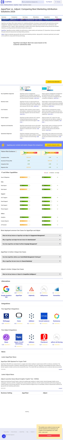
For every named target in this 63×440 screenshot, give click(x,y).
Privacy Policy (6, 431)
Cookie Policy (21, 431)
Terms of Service (14, 431)
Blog (27, 431)
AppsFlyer (16, 4)
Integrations (47, 17)
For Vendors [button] (58, 2)
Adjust (20, 4)
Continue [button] (49, 435)
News (56, 17)
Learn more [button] (45, 432)
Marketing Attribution (8, 4)
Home (2, 4)
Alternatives (36, 17)
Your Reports (49, 1)
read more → (37, 98)
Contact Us (32, 431)
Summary (4, 17)
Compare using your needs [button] (53, 145)
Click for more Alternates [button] (54, 81)
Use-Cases (25, 17)
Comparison (14, 17)
